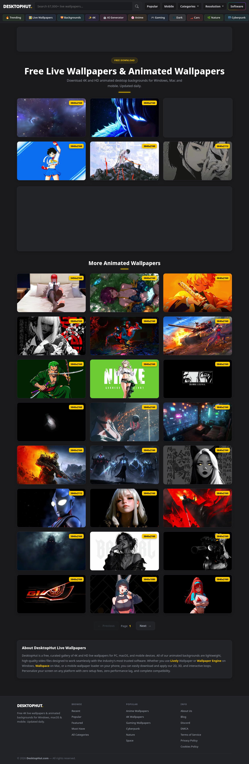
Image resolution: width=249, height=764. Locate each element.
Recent (76, 711)
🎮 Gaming (158, 17)
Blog (183, 717)
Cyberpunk (133, 728)
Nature (130, 734)
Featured (77, 723)
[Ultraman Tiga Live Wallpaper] (51, 507)
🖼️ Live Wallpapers (41, 17)
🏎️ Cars (195, 17)
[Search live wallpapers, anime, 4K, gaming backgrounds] (83, 6)
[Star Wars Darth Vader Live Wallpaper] (197, 507)
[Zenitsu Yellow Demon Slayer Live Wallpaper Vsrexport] (197, 292)
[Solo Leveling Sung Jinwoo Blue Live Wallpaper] (124, 117)
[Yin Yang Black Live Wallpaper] (197, 464)
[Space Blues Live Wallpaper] (51, 117)
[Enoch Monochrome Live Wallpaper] (51, 421)
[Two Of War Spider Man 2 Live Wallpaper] (124, 335)
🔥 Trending (13, 17)
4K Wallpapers (135, 717)
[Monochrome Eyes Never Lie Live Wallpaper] (197, 378)
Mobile (169, 6)
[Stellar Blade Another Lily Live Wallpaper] (124, 292)
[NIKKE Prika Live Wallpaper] (124, 378)
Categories (189, 6)
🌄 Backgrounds (70, 17)
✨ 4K (92, 17)
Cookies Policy (189, 746)
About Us (186, 711)
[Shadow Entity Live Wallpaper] (51, 551)
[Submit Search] (137, 6)
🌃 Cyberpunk (237, 17)
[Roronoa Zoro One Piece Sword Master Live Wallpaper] (51, 378)
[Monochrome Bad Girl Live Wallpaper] (124, 551)
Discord (185, 723)
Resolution (215, 6)
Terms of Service (191, 734)
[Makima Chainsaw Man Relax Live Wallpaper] (51, 292)
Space (130, 740)
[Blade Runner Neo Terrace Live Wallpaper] (197, 421)
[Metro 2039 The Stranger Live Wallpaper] (51, 464)
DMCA (184, 728)
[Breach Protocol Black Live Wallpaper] (197, 551)
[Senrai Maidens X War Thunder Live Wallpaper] (197, 335)
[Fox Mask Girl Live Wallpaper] (197, 160)
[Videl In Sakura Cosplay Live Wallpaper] (51, 160)
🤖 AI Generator (113, 17)
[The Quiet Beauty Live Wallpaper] (124, 507)
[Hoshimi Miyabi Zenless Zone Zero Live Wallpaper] (124, 594)
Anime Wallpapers (137, 711)
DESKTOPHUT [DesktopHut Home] (17, 6)
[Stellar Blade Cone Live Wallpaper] (124, 421)
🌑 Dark (178, 17)
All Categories (80, 734)
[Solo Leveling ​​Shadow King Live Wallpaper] (124, 464)
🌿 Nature (213, 17)
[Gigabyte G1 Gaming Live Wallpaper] (51, 594)
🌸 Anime (137, 17)
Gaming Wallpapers (138, 723)
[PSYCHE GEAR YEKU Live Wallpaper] (124, 160)
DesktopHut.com (37, 758)
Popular (152, 6)
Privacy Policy (189, 740)
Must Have (78, 728)
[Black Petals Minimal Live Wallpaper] (51, 335)
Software (236, 6)
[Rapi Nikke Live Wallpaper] (197, 594)
